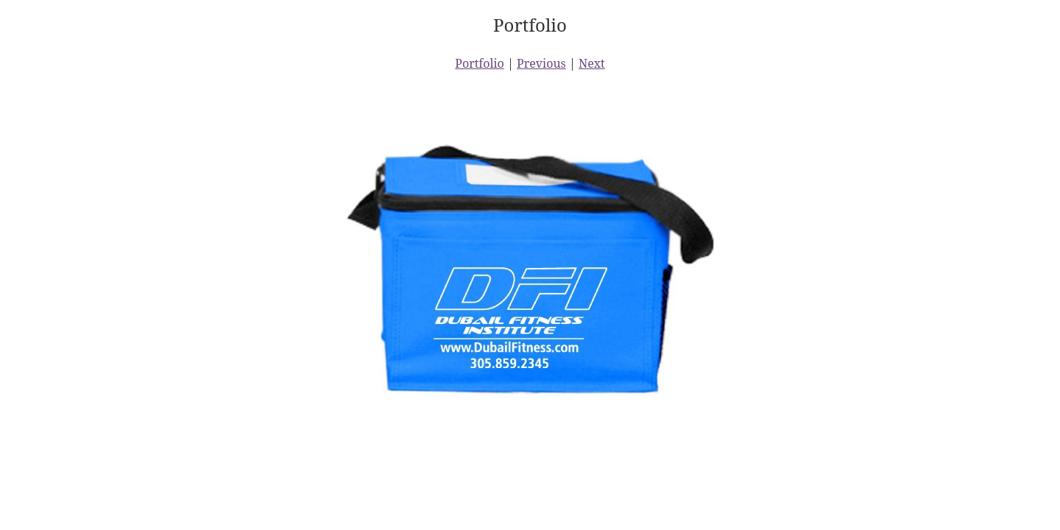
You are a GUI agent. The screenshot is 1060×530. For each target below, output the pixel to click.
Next (592, 63)
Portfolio (479, 63)
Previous (541, 63)
